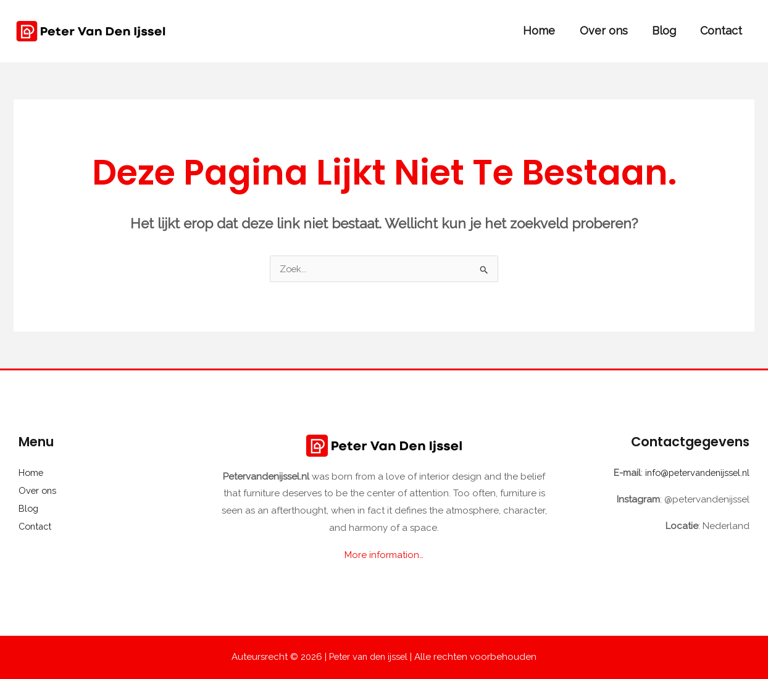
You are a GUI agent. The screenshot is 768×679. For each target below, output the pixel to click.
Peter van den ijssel (369, 656)
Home (546, 30)
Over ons (609, 30)
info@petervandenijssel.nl (693, 472)
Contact (722, 30)
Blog (667, 30)
